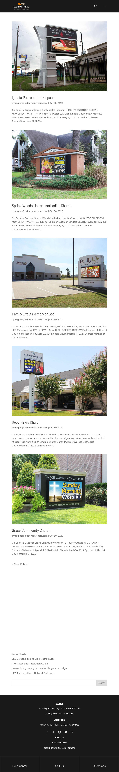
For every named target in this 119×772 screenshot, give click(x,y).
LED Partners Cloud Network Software (33, 673)
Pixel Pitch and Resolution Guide (30, 663)
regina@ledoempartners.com (31, 103)
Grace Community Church (31, 530)
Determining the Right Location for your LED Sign (39, 668)
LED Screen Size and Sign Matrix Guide (33, 658)
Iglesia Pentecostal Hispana (33, 97)
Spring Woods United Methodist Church (42, 205)
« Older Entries (20, 564)
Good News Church (26, 422)
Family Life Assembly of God (33, 314)
